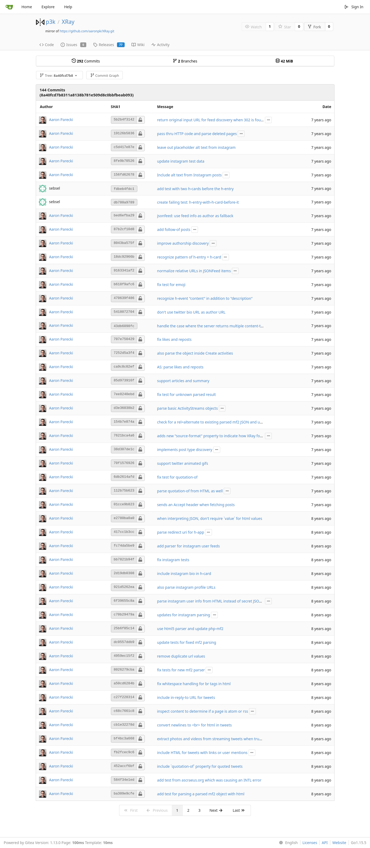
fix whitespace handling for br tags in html (194, 683)
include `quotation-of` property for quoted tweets (200, 766)
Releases (109, 44)
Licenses (310, 842)
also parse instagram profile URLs (186, 587)
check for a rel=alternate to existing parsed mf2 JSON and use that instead (221, 422)
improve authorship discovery (183, 243)
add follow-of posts (173, 229)
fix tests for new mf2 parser (181, 669)
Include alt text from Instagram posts (189, 174)
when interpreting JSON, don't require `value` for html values (209, 518)
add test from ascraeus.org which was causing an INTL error (209, 780)
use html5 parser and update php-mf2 (190, 628)
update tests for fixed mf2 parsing (186, 642)
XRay (68, 21)
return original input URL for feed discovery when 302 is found (211, 119)
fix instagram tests (173, 559)
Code (46, 44)
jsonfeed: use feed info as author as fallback (195, 215)
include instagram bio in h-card (184, 573)
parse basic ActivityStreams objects (187, 408)
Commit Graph (104, 75)
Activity (160, 44)
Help (68, 6)
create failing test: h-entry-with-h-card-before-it (198, 202)
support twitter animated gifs (182, 463)
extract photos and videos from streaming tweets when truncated (214, 738)
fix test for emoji (171, 284)
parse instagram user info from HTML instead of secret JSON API (213, 601)
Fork (314, 26)
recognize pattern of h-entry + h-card (189, 257)
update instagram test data (181, 161)
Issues (73, 44)
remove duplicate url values (181, 656)
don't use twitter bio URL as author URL (191, 312)
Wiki (138, 44)
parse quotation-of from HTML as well (190, 490)
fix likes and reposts (174, 339)
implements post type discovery (184, 449)
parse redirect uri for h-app (180, 532)
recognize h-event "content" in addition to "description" (205, 298)
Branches (185, 61)
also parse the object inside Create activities (195, 353)
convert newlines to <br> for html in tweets (194, 725)
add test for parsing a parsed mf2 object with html (201, 793)
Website (339, 842)
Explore (48, 6)
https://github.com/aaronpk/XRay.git (87, 31)
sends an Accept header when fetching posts (196, 504)
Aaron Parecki (61, 119)
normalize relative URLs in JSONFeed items (194, 270)
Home (26, 6)
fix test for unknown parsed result (186, 394)
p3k (50, 21)
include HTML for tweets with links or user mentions (202, 752)
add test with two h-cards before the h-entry (195, 188)
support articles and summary (183, 380)
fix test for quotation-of (177, 477)
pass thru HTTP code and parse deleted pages (197, 133)
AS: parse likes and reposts (180, 366)
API (325, 842)
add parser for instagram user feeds (188, 545)
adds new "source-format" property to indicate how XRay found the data (219, 435)
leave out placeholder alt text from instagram (196, 147)
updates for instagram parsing (183, 614)
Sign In (353, 6)
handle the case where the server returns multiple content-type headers (219, 325)
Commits (86, 61)
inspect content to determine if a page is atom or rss (202, 711)
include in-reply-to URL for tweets (186, 697)
